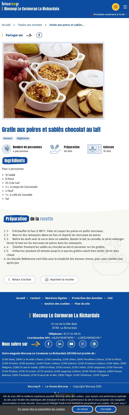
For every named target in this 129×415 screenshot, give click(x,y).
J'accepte (105, 409)
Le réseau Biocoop (56, 386)
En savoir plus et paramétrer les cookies (41, 409)
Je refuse (82, 409)
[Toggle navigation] (125, 8)
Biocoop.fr (34, 386)
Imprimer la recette (59, 279)
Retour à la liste (19, 279)
